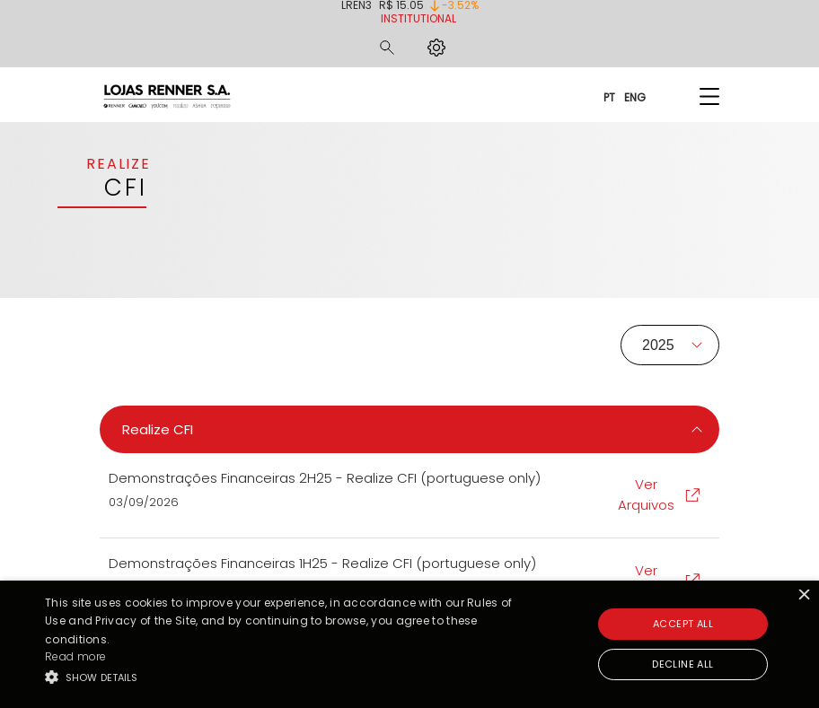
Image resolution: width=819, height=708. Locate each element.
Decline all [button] (682, 664)
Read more (76, 656)
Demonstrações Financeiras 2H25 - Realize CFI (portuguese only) (325, 477)
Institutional (418, 18)
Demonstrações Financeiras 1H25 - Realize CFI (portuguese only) (322, 563)
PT (609, 96)
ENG (635, 96)
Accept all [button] (683, 623)
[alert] (409, 644)
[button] (282, 677)
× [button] (803, 596)
